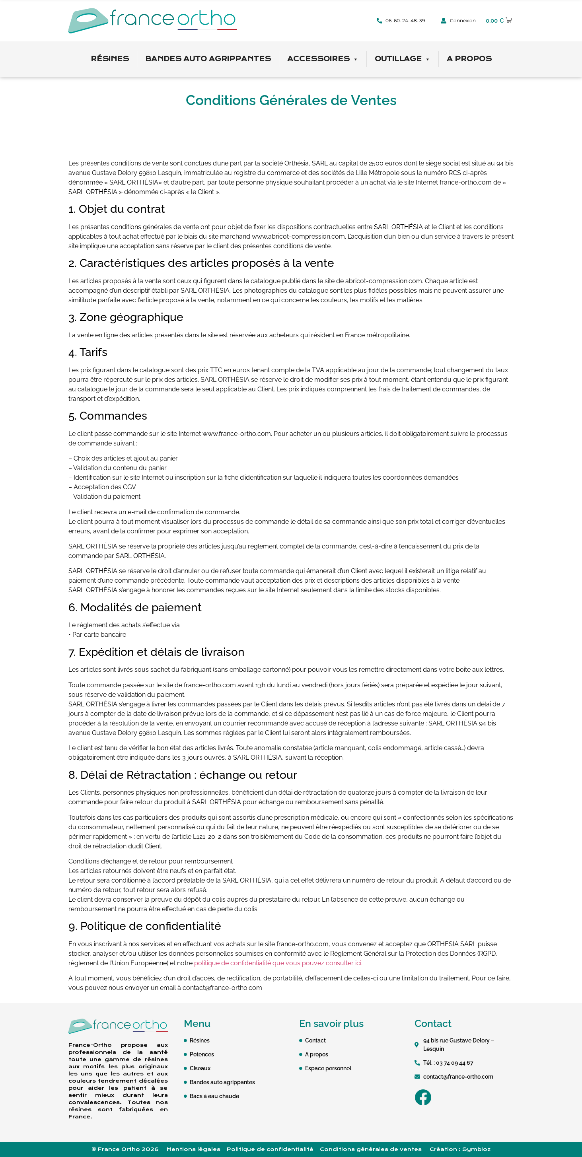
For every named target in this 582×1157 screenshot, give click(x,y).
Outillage (402, 59)
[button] (499, 20)
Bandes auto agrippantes (208, 59)
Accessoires (322, 59)
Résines (110, 59)
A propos (469, 59)
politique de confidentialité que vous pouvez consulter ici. (278, 963)
